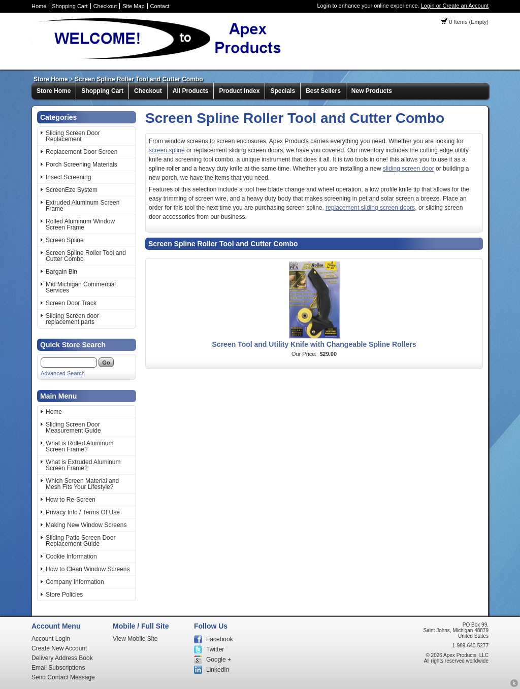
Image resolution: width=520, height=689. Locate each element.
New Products (371, 90)
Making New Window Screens (86, 525)
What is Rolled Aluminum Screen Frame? (79, 446)
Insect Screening (68, 177)
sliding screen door (408, 168)
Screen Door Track (71, 303)
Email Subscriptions (58, 667)
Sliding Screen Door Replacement (73, 136)
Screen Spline (65, 240)
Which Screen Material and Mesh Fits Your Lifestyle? (82, 483)
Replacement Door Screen (81, 151)
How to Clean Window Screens (87, 569)
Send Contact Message (63, 677)
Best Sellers (323, 90)
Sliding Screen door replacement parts (72, 318)
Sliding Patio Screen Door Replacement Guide (80, 540)
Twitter (215, 649)
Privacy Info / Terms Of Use (83, 512)
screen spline (167, 150)
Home (38, 6)
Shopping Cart (69, 6)
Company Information (75, 581)
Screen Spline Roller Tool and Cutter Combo (139, 79)
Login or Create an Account (455, 6)
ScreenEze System (72, 189)
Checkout (105, 6)
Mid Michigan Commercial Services (81, 287)
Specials (282, 90)
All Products (191, 90)
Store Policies (64, 594)
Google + (218, 659)
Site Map (133, 6)
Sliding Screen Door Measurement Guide (73, 427)
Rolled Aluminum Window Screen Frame (80, 224)
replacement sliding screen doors (370, 207)
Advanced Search (63, 373)
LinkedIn (217, 669)
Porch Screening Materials (81, 164)
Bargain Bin (61, 271)
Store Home (51, 79)
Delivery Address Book (62, 658)
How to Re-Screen (70, 499)
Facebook (219, 639)
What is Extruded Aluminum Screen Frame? (83, 465)
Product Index (239, 90)
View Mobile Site (135, 638)
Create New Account (59, 648)
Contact (160, 6)
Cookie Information (71, 556)
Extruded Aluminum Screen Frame (82, 205)
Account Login (50, 638)
